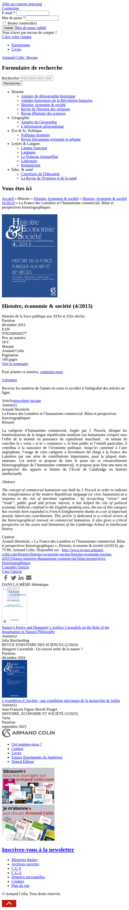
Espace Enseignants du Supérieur (36, 757)
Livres (16, 49)
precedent (21, 401)
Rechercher (11, 78)
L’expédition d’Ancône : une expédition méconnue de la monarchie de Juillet (61, 701)
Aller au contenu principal (22, 4)
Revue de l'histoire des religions (45, 109)
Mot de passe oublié (31, 28)
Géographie (20, 118)
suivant (35, 401)
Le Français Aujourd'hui (39, 157)
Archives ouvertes (25, 864)
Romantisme (30, 165)
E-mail (8, 13)
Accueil (8, 199)
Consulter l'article (15, 567)
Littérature (29, 161)
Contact (17, 749)
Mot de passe (13, 18)
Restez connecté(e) (22, 23)
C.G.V (16, 868)
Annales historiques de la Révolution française (56, 100)
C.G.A (16, 873)
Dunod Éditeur (22, 762)
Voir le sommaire (15, 364)
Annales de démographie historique (48, 96)
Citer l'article (12, 571)
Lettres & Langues (25, 144)
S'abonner (9, 380)
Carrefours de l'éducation (40, 174)
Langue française (34, 148)
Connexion (10, 8)
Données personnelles (28, 877)
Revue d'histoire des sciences (43, 113)
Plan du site (20, 886)
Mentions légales (24, 860)
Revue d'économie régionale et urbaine (51, 139)
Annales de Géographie (39, 122)
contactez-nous (51, 372)
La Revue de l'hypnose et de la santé (49, 178)
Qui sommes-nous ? (26, 744)
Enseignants (20, 45)
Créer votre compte (17, 37)
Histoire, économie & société (43, 105)
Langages (28, 152)
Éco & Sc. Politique (26, 131)
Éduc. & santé (22, 170)
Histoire (17, 92)
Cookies (17, 881)
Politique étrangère (35, 135)
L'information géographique (42, 126)
